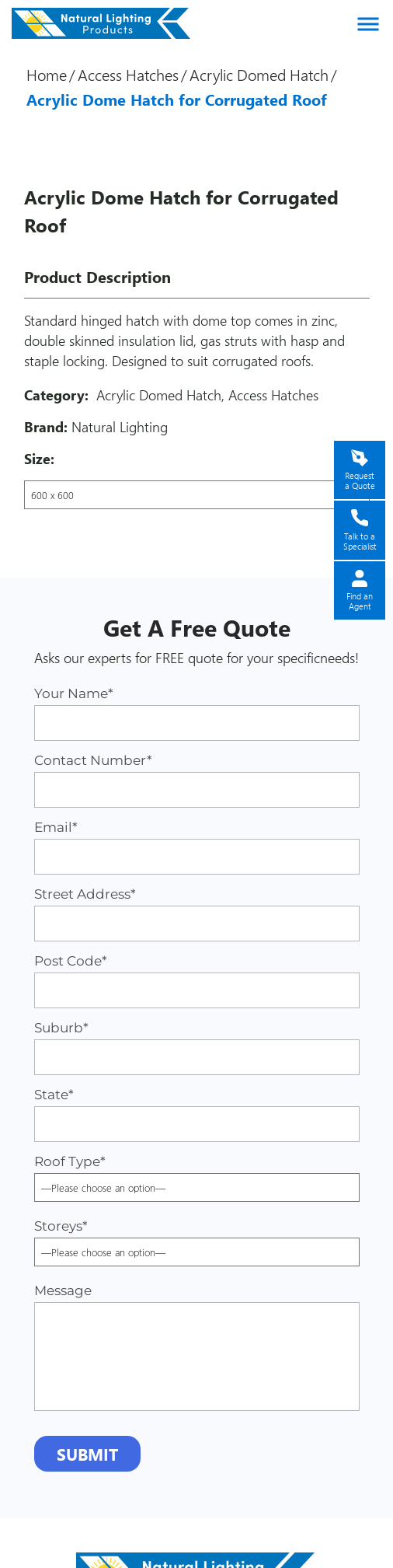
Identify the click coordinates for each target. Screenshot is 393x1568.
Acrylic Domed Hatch (259, 74)
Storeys (197, 1238)
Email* (197, 847)
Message (197, 1347)
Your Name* (197, 713)
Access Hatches (128, 74)
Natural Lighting (119, 426)
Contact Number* (197, 780)
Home (46, 74)
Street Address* (197, 913)
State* (197, 1114)
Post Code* (197, 980)
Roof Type (197, 1174)
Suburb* (197, 1047)
